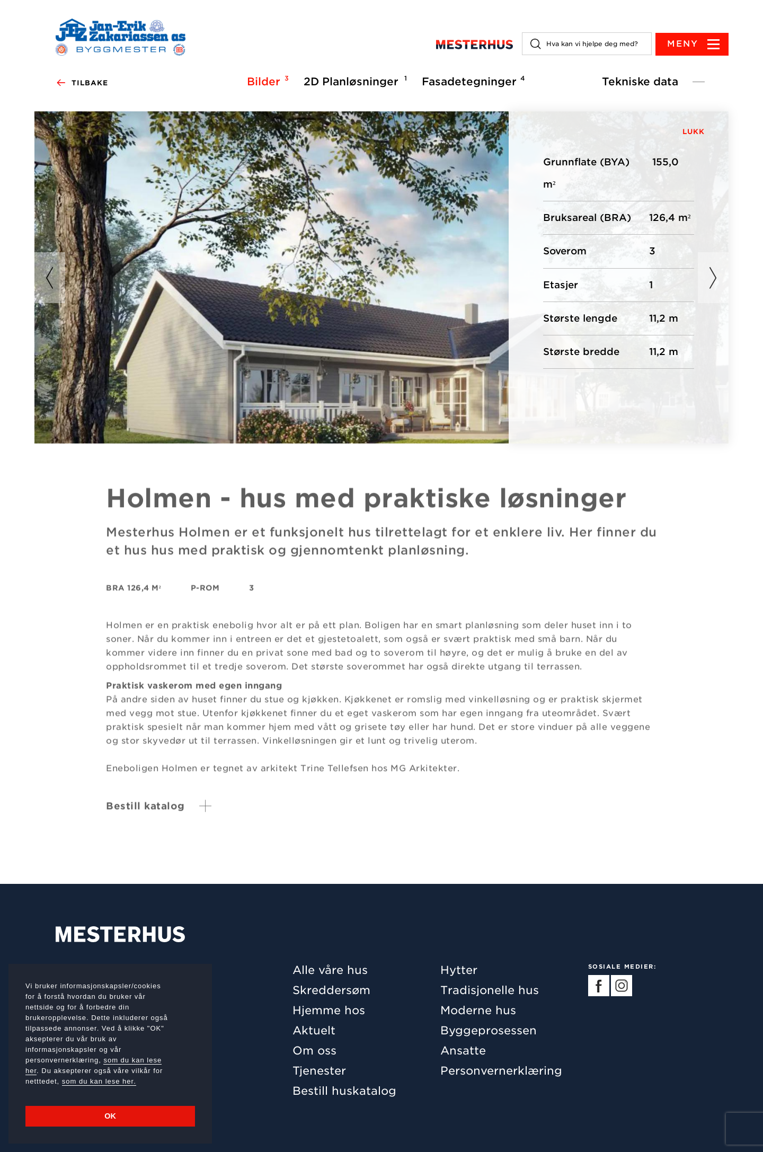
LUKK (693, 132)
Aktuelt (313, 1030)
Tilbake (82, 83)
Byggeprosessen (488, 1030)
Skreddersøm (331, 990)
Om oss (314, 1050)
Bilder (266, 81)
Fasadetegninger (472, 81)
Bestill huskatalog (344, 1090)
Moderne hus (478, 1010)
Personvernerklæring (501, 1070)
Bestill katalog (145, 812)
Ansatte (463, 1050)
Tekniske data (640, 81)
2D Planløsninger (354, 81)
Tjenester (319, 1070)
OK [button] (110, 1116)
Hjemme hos (328, 1010)
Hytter (458, 970)
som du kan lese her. (99, 1081)
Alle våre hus (330, 970)
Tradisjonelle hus (489, 990)
